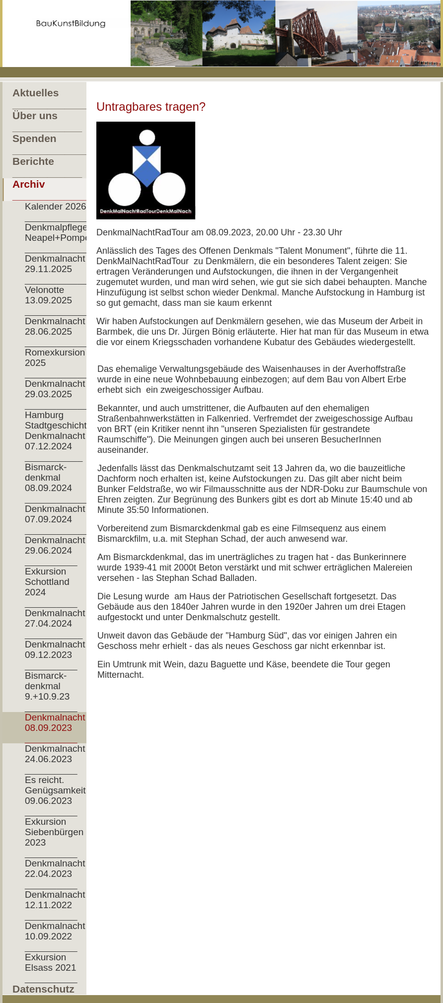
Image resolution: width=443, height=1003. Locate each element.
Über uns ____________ (47, 121)
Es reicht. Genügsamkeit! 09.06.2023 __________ (56, 795)
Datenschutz (43, 989)
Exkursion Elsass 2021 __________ (51, 967)
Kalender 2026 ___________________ (59, 211)
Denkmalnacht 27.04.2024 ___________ (55, 623)
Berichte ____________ (47, 166)
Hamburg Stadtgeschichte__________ (59, 420)
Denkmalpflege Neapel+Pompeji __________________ (59, 237)
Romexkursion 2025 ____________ (56, 362)
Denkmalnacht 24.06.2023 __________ (55, 759)
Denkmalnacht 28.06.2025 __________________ (59, 331)
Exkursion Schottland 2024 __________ (51, 587)
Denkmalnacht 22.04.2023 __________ (55, 873)
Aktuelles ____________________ (49, 98)
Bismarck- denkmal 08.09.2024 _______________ (59, 482)
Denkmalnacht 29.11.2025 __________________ (59, 269)
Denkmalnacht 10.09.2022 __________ (55, 936)
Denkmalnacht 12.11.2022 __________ (55, 905)
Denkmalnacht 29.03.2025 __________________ (59, 394)
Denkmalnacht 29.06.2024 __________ (55, 550)
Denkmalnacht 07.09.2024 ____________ (56, 519)
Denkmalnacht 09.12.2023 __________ (55, 654)
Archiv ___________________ (49, 189)
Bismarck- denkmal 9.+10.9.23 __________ (51, 691)
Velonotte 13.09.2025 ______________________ (59, 300)
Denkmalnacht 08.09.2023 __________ (55, 727)
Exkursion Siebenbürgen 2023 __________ (54, 837)
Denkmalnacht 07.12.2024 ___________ (55, 446)
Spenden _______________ (49, 144)
